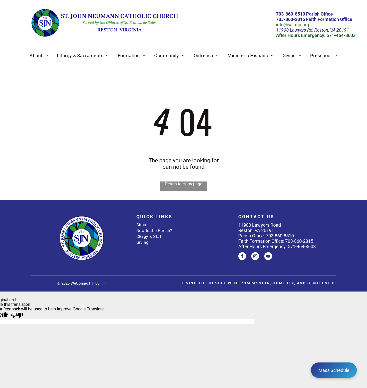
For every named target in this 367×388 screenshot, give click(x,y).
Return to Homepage (183, 183)
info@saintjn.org (292, 24)
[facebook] (242, 256)
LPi (103, 283)
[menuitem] (39, 55)
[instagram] (255, 256)
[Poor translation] (17, 315)
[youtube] (268, 256)
